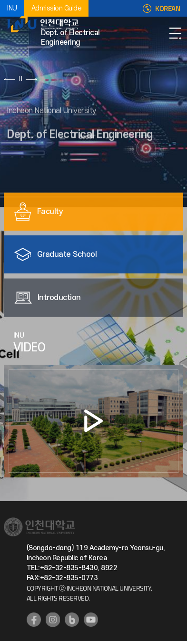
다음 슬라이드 (31, 78)
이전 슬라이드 (10, 78)
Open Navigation (175, 33)
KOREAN (167, 8)
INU (12, 8)
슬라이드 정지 (20, 78)
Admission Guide (56, 8)
